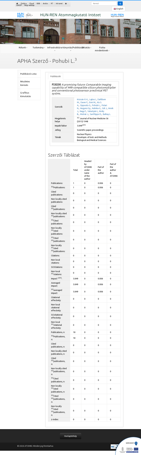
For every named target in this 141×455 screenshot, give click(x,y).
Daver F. (84, 102)
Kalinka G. (96, 108)
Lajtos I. (92, 99)
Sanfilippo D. (96, 114)
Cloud (31, 3)
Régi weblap (29, 5)
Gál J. (104, 108)
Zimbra (24, 3)
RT (52, 3)
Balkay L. (107, 114)
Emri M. (92, 102)
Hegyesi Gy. (85, 108)
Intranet (59, 3)
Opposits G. (85, 105)
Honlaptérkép (70, 436)
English (118, 9)
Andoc (45, 3)
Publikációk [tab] (55, 76)
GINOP (19, 5)
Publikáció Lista (28, 74)
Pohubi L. (96, 105)
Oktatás (86, 47)
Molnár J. (84, 114)
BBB (38, 3)
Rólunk (23, 47)
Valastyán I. (92, 111)
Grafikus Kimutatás (25, 94)
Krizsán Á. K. (82, 99)
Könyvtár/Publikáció (70, 48)
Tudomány (39, 47)
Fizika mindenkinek (102, 49)
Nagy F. (83, 111)
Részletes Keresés (25, 83)
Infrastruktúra (54, 48)
